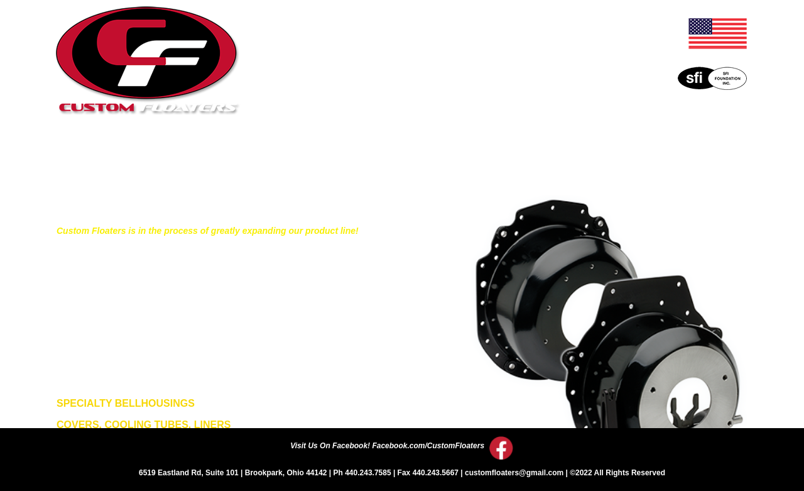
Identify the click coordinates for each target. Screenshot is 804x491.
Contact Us (638, 150)
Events (537, 150)
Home (152, 150)
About (238, 150)
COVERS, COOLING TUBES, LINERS (144, 424)
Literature (335, 150)
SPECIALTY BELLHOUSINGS (126, 403)
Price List (439, 150)
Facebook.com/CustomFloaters (428, 445)
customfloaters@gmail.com (514, 472)
